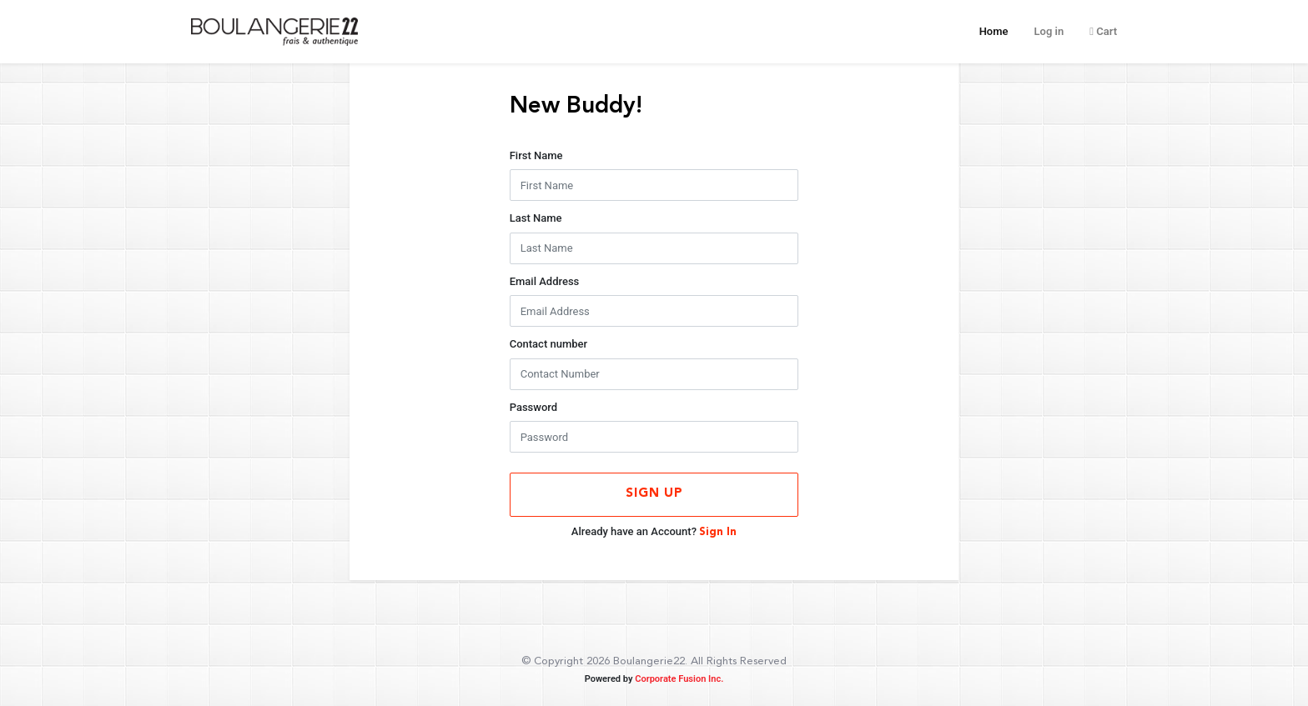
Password (533, 407)
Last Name (536, 218)
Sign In (718, 532)
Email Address (545, 281)
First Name (536, 155)
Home (994, 30)
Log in (1049, 31)
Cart (1103, 31)
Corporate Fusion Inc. (679, 678)
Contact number (548, 344)
